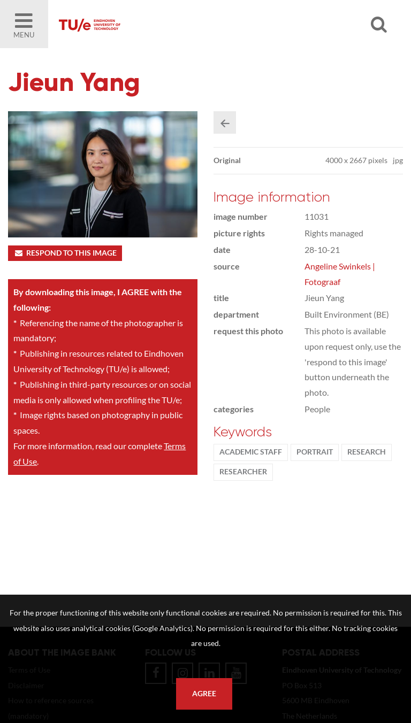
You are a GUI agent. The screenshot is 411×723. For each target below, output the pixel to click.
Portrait (314, 452)
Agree (204, 693)
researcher (243, 471)
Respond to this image (65, 253)
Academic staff (250, 452)
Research (366, 452)
